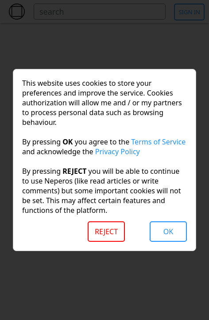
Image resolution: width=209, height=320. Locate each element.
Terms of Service (158, 142)
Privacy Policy (117, 151)
